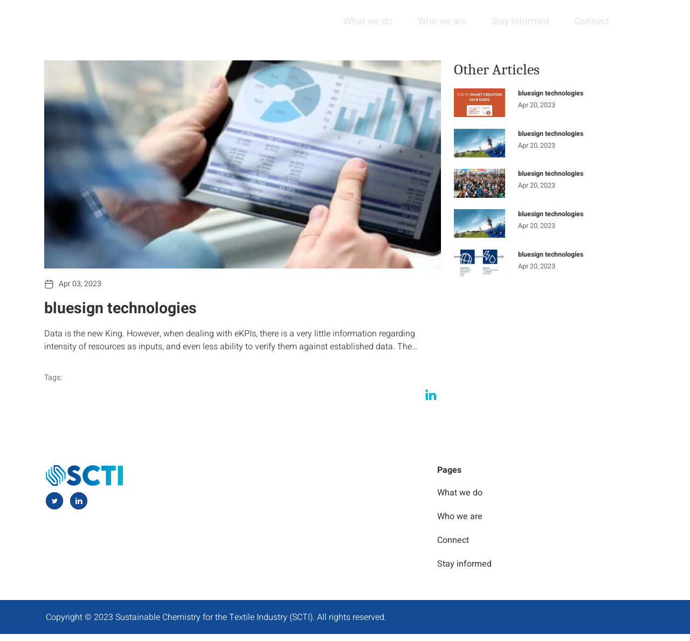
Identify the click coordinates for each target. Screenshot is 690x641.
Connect (590, 21)
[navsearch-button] (635, 22)
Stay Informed (515, 21)
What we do (357, 21)
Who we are (433, 21)
